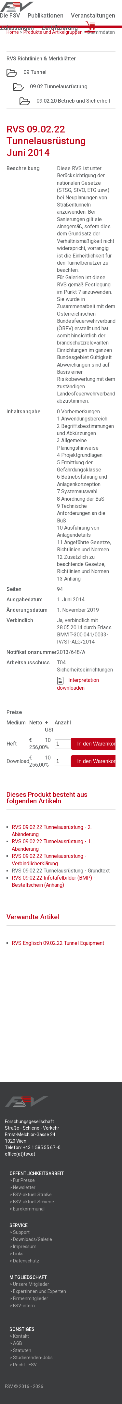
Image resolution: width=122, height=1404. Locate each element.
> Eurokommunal (27, 1208)
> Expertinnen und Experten (37, 1291)
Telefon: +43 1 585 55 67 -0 (33, 1147)
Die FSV (10, 15)
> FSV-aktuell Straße (30, 1194)
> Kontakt (19, 1336)
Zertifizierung (59, 27)
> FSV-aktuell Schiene (31, 1201)
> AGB (15, 1343)
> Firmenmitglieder (28, 1298)
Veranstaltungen (93, 15)
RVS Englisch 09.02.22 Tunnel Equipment (58, 943)
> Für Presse (22, 1180)
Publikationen (45, 15)
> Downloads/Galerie (30, 1239)
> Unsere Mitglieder (29, 1284)
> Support (19, 1232)
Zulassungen (17, 27)
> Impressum (22, 1246)
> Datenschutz (24, 1260)
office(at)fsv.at (20, 1154)
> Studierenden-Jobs (31, 1357)
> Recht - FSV (23, 1364)
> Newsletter (22, 1187)
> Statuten (20, 1350)
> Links (16, 1253)
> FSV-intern (22, 1305)
